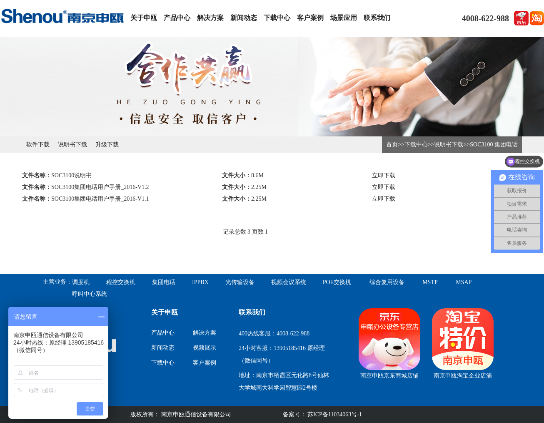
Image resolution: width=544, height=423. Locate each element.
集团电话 (163, 282)
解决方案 (210, 17)
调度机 (81, 282)
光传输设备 (240, 282)
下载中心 (277, 17)
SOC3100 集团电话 (494, 144)
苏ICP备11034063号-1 (334, 414)
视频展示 (204, 348)
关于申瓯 (143, 17)
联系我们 (377, 17)
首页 (392, 144)
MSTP (430, 282)
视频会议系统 (288, 282)
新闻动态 (243, 17)
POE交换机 (337, 282)
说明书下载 (72, 144)
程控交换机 (120, 282)
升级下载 (107, 144)
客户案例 (310, 17)
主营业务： (57, 282)
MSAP (464, 282)
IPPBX (200, 282)
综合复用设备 (386, 282)
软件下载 (38, 144)
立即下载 (383, 175)
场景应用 (343, 17)
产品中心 (177, 17)
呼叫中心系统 (89, 294)
